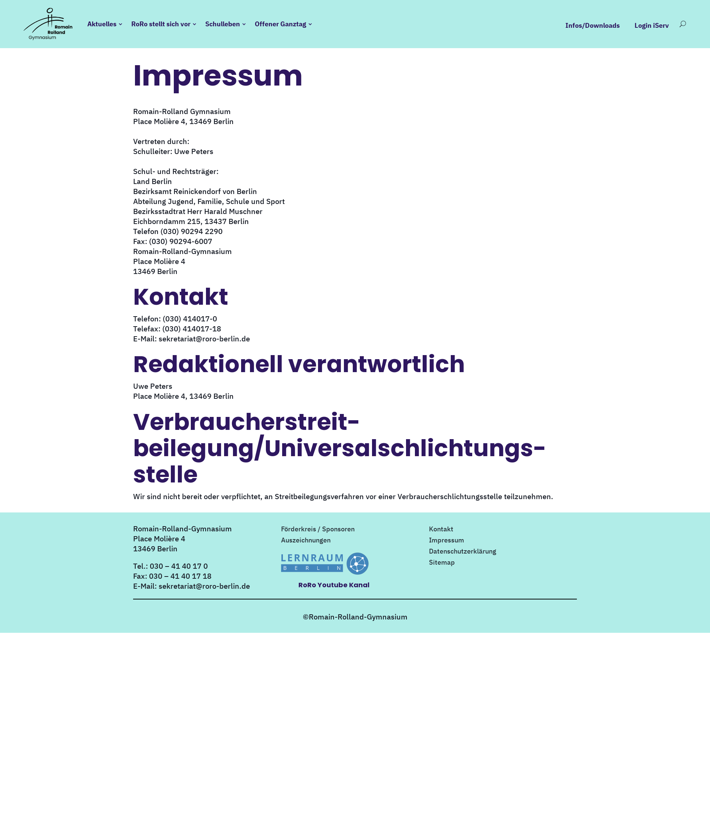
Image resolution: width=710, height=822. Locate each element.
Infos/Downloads (592, 25)
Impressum (446, 541)
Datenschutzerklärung (462, 552)
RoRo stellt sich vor (160, 24)
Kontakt (441, 530)
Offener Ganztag (280, 24)
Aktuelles (101, 24)
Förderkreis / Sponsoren (318, 530)
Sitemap (442, 563)
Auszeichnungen (306, 541)
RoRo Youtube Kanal (333, 584)
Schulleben (222, 24)
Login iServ (652, 25)
